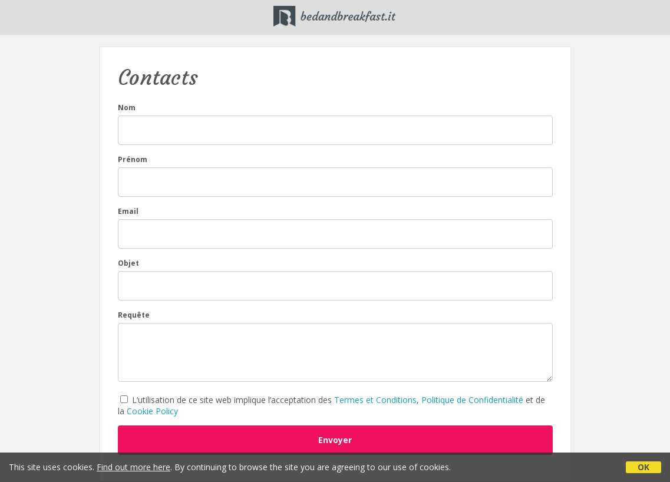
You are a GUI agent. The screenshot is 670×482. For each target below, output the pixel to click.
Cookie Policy (152, 411)
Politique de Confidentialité (472, 399)
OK (643, 467)
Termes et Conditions (375, 399)
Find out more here (133, 467)
